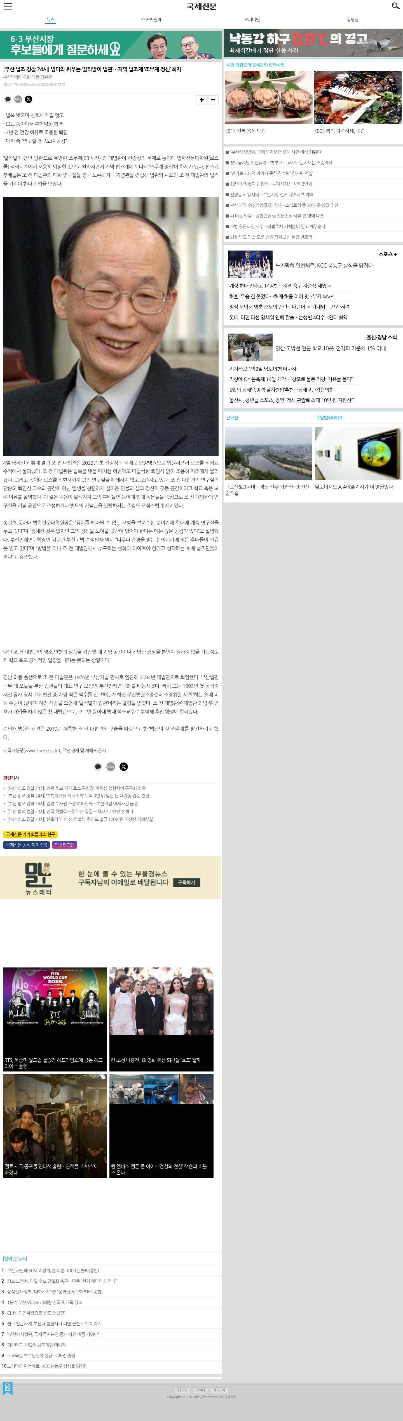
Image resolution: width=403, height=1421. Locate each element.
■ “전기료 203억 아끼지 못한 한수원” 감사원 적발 (268, 173)
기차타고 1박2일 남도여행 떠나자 (262, 369)
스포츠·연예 (151, 19)
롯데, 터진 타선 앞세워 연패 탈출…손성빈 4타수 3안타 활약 (288, 317)
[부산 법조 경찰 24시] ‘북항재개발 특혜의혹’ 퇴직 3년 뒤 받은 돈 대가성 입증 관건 (78, 796)
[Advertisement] (111, 604)
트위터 (200, 1390)
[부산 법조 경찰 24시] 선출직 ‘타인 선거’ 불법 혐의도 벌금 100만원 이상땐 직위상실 (80, 819)
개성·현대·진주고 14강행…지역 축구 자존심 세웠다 (280, 286)
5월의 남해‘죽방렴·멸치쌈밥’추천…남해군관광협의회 (281, 390)
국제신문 (8, 1389)
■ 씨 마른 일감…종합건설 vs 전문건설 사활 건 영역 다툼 (274, 216)
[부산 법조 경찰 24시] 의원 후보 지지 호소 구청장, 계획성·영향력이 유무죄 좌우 (76, 788)
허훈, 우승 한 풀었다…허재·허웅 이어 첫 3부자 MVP (281, 296)
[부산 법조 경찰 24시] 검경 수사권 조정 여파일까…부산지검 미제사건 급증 (72, 803)
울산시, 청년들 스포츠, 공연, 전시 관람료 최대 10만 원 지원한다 (292, 400)
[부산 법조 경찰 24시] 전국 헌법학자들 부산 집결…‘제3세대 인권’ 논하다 (70, 811)
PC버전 (182, 1390)
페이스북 (219, 1390)
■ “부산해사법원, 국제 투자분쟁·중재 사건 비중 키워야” (273, 152)
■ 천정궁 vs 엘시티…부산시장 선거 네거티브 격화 (269, 194)
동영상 (353, 19)
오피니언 (252, 19)
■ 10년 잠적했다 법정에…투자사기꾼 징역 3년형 (268, 184)
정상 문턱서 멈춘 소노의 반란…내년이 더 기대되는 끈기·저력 (289, 307)
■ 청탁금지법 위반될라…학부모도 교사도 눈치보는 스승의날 (278, 162)
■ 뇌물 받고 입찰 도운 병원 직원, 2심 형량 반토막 (268, 237)
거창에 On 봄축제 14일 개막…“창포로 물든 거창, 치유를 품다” (291, 379)
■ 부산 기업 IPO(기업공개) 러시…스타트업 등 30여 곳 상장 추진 (281, 205)
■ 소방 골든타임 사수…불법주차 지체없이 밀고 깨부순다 (275, 226)
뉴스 (50, 19)
